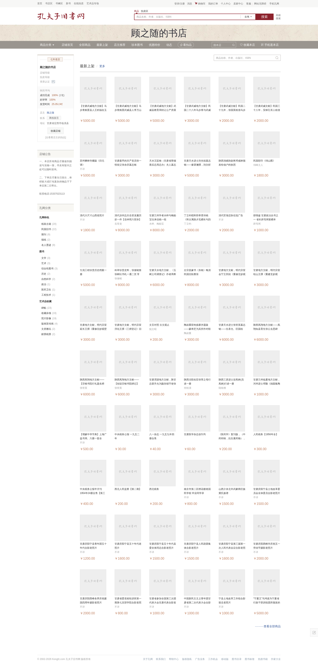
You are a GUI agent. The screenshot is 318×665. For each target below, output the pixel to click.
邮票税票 (48, 334)
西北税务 (154, 489)
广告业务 (200, 659)
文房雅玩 (48, 329)
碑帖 (46, 307)
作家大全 (276, 659)
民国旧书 (48, 229)
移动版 (225, 659)
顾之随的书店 (48, 67)
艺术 (45, 263)
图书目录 (237, 659)
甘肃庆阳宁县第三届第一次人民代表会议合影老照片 (232, 547)
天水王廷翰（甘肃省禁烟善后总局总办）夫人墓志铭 (162, 164)
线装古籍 (48, 224)
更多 (102, 66)
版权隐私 (187, 659)
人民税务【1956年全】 (265, 434)
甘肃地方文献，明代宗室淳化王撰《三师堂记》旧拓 (128, 328)
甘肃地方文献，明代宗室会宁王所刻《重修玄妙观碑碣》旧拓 (232, 274)
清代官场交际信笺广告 (231, 215)
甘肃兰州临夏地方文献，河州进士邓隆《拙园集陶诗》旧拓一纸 (266, 383)
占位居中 (60, 16)
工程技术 (48, 294)
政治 (45, 284)
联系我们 (161, 659)
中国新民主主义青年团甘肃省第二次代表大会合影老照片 (197, 602)
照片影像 (48, 318)
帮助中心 (174, 659)
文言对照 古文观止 (159, 324)
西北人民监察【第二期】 (128, 489)
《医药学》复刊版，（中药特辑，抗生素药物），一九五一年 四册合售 (232, 438)
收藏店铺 (55, 131)
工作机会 (213, 659)
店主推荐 (119, 44)
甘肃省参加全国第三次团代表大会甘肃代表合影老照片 (162, 602)
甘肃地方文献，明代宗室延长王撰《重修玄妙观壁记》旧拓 (93, 328)
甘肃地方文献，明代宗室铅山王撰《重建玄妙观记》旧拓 (266, 274)
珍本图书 (137, 44)
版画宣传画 (49, 323)
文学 (45, 258)
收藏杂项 (48, 313)
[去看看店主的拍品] (55, 137)
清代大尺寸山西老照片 (92, 215)
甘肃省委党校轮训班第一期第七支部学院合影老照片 (128, 602)
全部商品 (84, 44)
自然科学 (48, 279)
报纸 (45, 239)
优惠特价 (154, 44)
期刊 (45, 234)
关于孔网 (148, 659)
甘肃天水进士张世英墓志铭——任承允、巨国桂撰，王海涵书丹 (232, 328)
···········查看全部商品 (268, 626)
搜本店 (217, 45)
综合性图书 (49, 268)
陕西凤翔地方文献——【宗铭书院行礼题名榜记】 (92, 383)
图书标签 (250, 659)
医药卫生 (48, 289)
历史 (45, 273)
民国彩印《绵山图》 (264, 160)
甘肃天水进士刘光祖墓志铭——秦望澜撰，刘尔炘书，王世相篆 (197, 164)
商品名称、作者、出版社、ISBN (153, 16)
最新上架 (102, 44)
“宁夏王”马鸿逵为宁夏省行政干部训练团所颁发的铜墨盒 (266, 602)
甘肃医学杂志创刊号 (195, 434)
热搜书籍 (263, 659)
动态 (169, 44)
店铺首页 (67, 44)
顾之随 (50, 112)
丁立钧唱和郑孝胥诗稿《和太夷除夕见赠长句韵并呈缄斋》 (197, 219)
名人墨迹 (48, 245)
